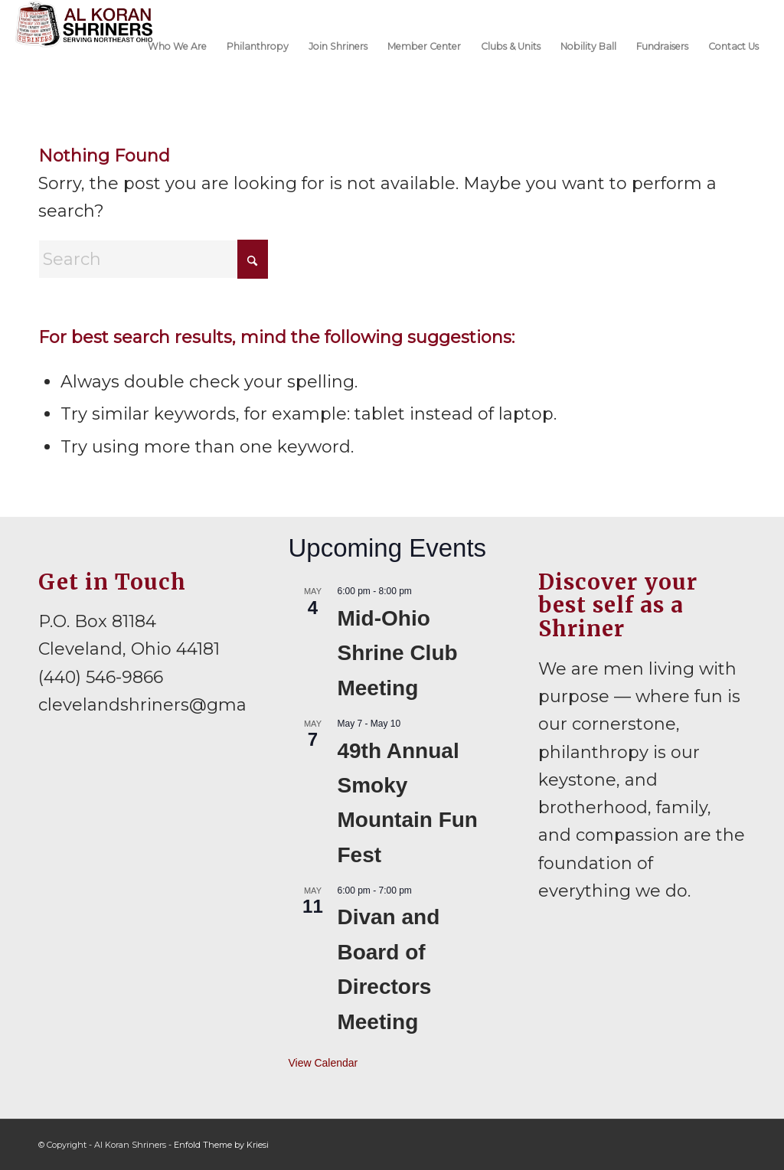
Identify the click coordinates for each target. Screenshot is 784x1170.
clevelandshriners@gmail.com (167, 704)
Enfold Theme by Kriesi (221, 1144)
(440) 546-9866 (100, 677)
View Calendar (323, 1063)
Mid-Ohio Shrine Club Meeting (397, 653)
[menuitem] (177, 45)
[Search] (153, 259)
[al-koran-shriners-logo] (83, 45)
